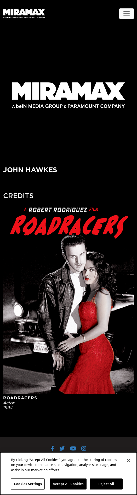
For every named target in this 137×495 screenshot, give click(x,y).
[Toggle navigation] (126, 13)
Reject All (106, 483)
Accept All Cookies (68, 483)
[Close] (128, 460)
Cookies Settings (28, 483)
